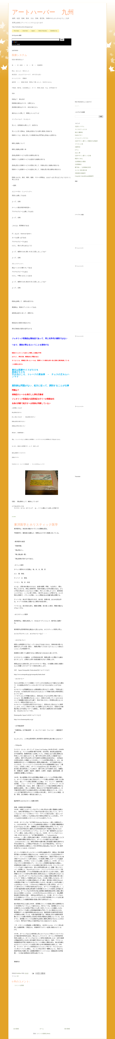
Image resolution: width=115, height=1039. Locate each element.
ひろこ (77, 150)
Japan (33, 31)
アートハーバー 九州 (43, 12)
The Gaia (16, 31)
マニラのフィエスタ (81, 129)
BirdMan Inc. (54, 31)
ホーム (42, 1029)
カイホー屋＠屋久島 (81, 170)
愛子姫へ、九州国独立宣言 (83, 167)
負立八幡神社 (79, 132)
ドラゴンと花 (79, 144)
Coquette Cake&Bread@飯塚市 (84, 176)
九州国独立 (78, 164)
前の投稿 (67, 1029)
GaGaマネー (79, 135)
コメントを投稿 (19, 985)
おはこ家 (77, 153)
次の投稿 (16, 1029)
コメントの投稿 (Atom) (43, 1033)
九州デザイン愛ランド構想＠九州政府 (86, 141)
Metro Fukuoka (43, 31)
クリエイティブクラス (81, 138)
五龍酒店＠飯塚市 (80, 173)
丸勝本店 (77, 147)
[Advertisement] (41, 1008)
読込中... (77, 106)
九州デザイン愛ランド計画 (83, 155)
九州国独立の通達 (80, 161)
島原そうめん (79, 158)
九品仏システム (79, 126)
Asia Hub (25, 31)
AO (18, 976)
